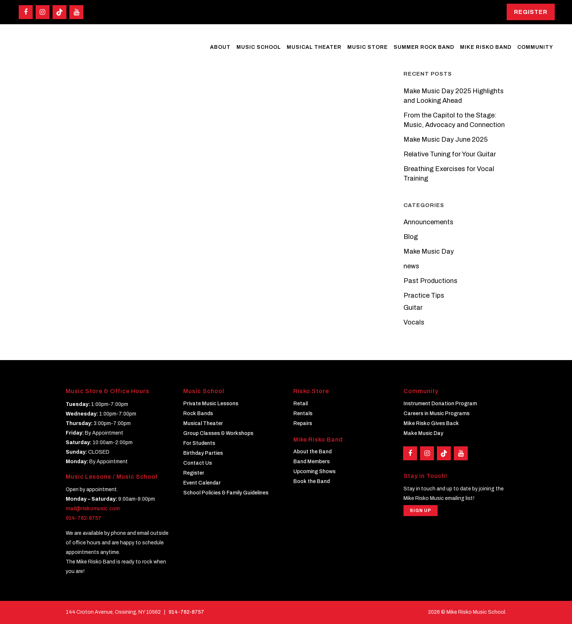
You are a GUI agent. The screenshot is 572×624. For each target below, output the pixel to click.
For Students (199, 443)
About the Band (312, 451)
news (411, 266)
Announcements (428, 222)
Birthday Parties (203, 453)
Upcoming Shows (314, 471)
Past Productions (430, 280)
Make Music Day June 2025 (445, 139)
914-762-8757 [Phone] (186, 612)
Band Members (311, 461)
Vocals (413, 322)
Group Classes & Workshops (218, 433)
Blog (410, 236)
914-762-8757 (83, 518)
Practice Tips (423, 295)
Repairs (302, 423)
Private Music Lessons (210, 403)
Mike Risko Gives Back (431, 423)
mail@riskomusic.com (93, 508)
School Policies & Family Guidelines (225, 493)
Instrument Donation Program (440, 403)
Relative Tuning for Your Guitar (449, 154)
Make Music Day (428, 251)
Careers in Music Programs (436, 413)
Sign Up (420, 510)
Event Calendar (202, 483)
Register (530, 12)
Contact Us (197, 463)
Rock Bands (198, 413)
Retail (300, 403)
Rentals (302, 413)
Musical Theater (203, 423)
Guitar (413, 307)
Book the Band (311, 481)
